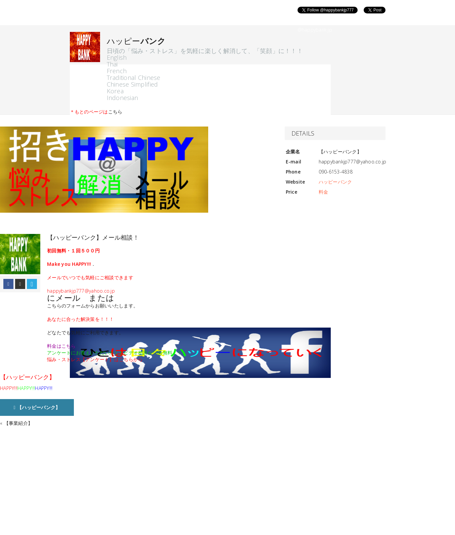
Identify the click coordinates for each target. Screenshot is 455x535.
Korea (115, 91)
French (117, 71)
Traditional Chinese (134, 78)
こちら (115, 111)
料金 (323, 192)
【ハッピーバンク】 (37, 407)
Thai (112, 64)
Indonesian (122, 98)
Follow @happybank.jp (302, 21)
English (117, 57)
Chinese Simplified (132, 84)
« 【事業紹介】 (16, 423)
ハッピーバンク (335, 182)
